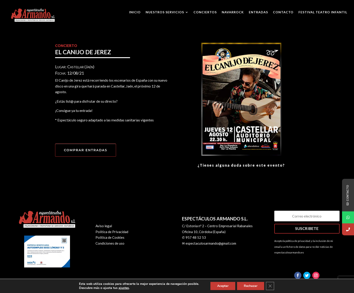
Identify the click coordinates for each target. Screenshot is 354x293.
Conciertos (205, 12)
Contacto (283, 12)
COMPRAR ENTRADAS (85, 150)
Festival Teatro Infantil (322, 12)
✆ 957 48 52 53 (194, 237)
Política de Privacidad (111, 232)
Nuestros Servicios (165, 12)
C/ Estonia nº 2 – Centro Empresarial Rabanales (217, 226)
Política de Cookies (109, 237)
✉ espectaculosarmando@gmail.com (209, 243)
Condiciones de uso (109, 243)
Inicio (135, 12)
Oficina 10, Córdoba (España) (204, 232)
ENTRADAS (258, 12)
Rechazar (250, 286)
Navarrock (233, 12)
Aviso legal (103, 226)
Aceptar (222, 286)
